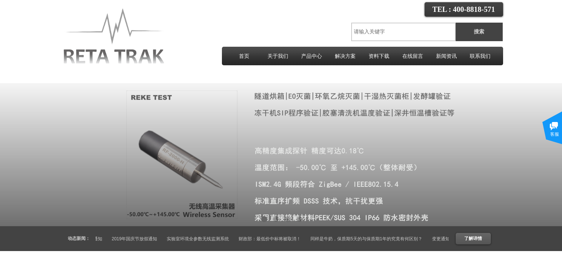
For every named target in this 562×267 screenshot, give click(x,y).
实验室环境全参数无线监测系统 (201, 238)
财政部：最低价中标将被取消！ (273, 238)
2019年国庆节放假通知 (138, 238)
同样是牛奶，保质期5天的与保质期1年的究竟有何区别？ (369, 238)
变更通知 (97, 238)
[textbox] (403, 32)
